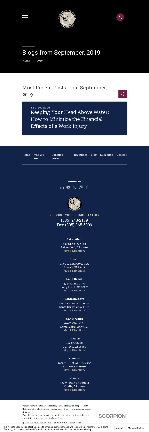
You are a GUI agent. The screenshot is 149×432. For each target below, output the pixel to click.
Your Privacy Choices (67, 423)
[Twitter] (74, 187)
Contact (121, 154)
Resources (80, 154)
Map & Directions (74, 250)
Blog (94, 154)
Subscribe (106, 154)
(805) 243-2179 (74, 220)
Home (26, 154)
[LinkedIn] (62, 187)
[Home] (74, 204)
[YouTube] (68, 187)
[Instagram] (81, 187)
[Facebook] (87, 187)
